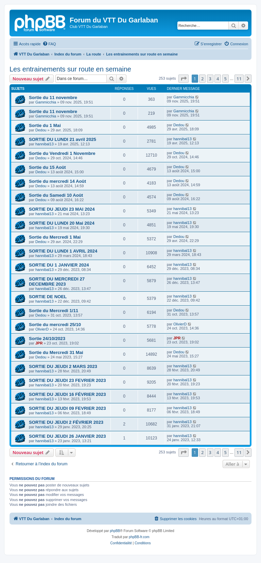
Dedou (40, 130)
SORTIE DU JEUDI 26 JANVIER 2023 (67, 436)
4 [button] (217, 79)
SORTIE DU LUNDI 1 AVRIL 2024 (63, 251)
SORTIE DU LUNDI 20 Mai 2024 (61, 223)
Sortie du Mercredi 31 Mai (56, 352)
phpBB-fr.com (139, 537)
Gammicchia (45, 102)
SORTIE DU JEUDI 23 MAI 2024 (61, 209)
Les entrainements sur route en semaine (70, 69)
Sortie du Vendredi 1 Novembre (62, 153)
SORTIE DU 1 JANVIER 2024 (59, 265)
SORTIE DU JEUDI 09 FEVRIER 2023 (67, 408)
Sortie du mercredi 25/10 (55, 324)
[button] (183, 79)
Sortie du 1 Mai (45, 125)
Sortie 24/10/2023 (47, 338)
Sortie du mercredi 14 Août (57, 181)
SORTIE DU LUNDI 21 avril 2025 (62, 139)
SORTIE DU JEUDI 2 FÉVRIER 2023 (66, 422)
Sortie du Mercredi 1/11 (53, 310)
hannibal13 (44, 144)
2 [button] (202, 79)
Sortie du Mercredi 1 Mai (55, 237)
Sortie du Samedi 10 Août (56, 195)
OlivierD (42, 329)
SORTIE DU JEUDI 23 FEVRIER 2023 (67, 380)
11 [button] (239, 79)
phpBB (115, 531)
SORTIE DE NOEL (48, 296)
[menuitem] (49, 44)
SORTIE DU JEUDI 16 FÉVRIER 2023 (67, 394)
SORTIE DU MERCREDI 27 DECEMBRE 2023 (57, 281)
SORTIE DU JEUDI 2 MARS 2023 (63, 366)
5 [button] (225, 79)
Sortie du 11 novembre (53, 97)
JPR (38, 343)
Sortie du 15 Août (47, 167)
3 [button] (210, 79)
